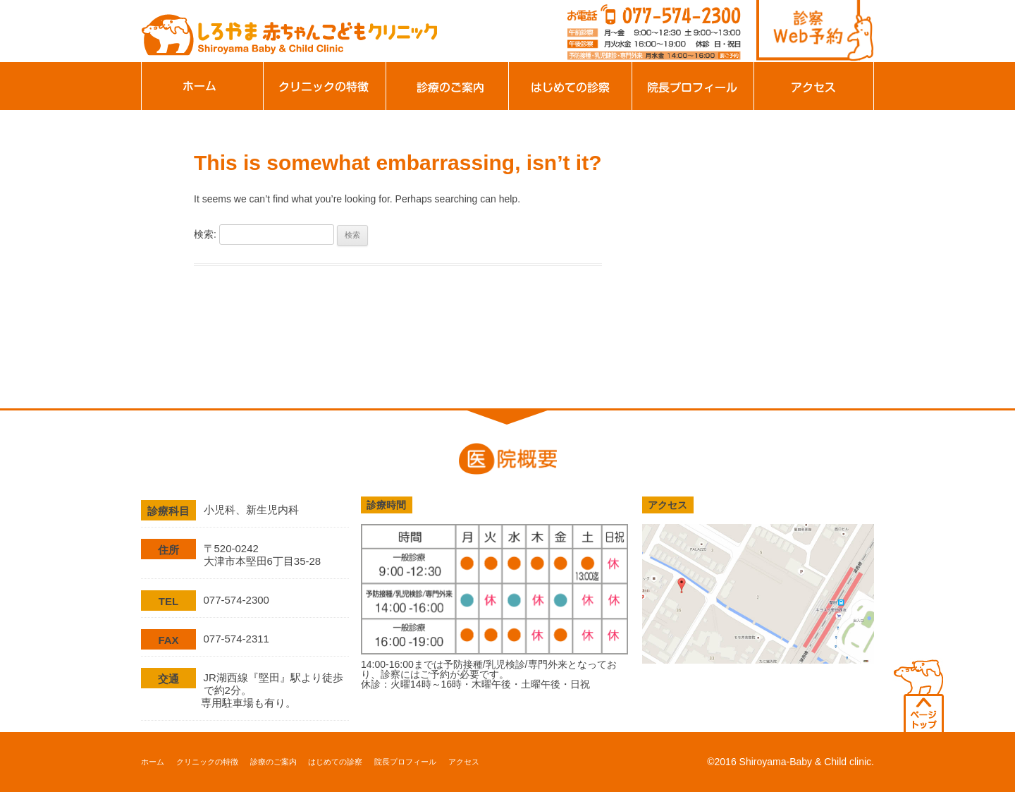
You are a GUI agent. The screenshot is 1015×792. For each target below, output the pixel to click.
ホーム (202, 86)
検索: (205, 234)
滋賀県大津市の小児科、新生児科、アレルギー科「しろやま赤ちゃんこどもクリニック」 (289, 30)
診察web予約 (815, 31)
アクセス (814, 86)
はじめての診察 (570, 86)
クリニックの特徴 (325, 86)
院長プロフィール (693, 86)
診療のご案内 (447, 86)
